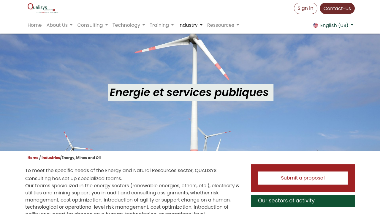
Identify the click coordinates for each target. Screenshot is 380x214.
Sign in (306, 8)
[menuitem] (34, 25)
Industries (51, 157)
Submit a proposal (302, 177)
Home (33, 157)
